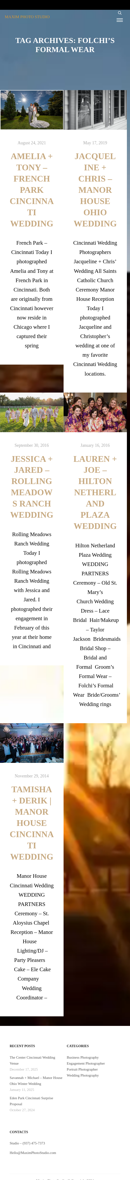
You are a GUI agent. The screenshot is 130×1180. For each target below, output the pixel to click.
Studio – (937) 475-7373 (27, 1143)
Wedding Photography (83, 1075)
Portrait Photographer (82, 1069)
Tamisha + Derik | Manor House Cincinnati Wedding (32, 823)
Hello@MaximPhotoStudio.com (33, 1153)
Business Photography (83, 1057)
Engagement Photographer (86, 1063)
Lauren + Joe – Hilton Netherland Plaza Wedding (95, 492)
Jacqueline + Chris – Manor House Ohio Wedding (95, 189)
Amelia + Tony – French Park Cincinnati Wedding (32, 189)
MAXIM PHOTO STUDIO (27, 17)
